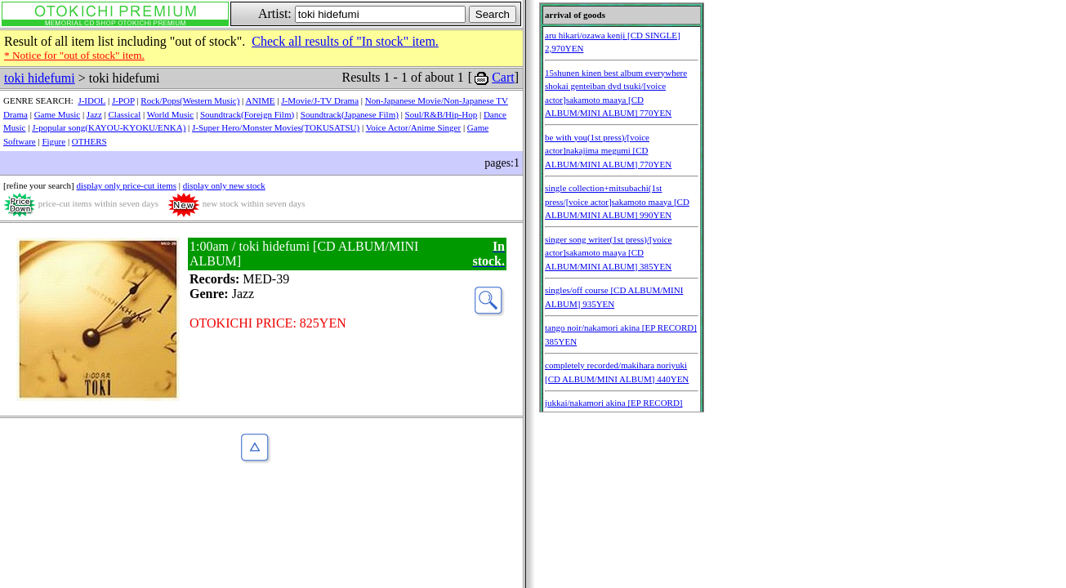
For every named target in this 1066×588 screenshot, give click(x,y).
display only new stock (224, 185)
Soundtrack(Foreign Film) (247, 114)
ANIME (259, 100)
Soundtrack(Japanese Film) (350, 114)
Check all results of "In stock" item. (345, 41)
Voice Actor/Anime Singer (414, 127)
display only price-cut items (126, 185)
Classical (125, 114)
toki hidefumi (39, 78)
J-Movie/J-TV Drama (320, 100)
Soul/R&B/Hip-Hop (441, 114)
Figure (53, 141)
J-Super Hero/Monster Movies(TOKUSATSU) (275, 127)
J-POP (123, 100)
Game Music (57, 114)
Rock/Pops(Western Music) (189, 100)
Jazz (94, 114)
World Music (170, 114)
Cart (503, 77)
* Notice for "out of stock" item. (74, 55)
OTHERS (89, 141)
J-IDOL (91, 100)
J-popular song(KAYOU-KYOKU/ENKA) (108, 127)
